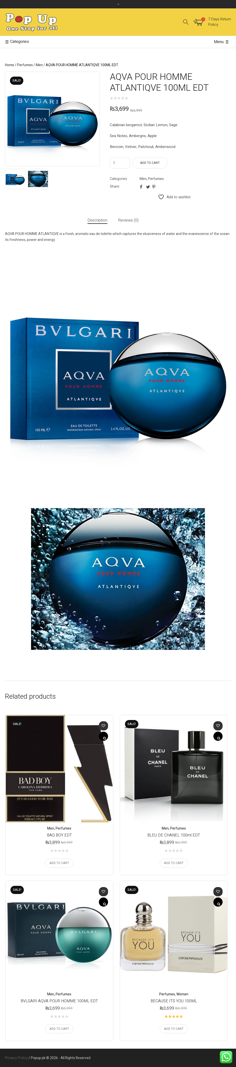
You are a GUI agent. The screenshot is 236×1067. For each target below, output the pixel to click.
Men (39, 65)
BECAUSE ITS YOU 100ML (174, 1001)
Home (9, 65)
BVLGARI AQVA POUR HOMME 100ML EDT (59, 1001)
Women (182, 994)
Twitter (148, 186)
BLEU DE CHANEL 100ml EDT (173, 835)
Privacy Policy (16, 1058)
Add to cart (150, 163)
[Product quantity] (120, 163)
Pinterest (154, 186)
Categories (17, 42)
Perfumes (25, 65)
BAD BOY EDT (59, 835)
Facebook (141, 186)
